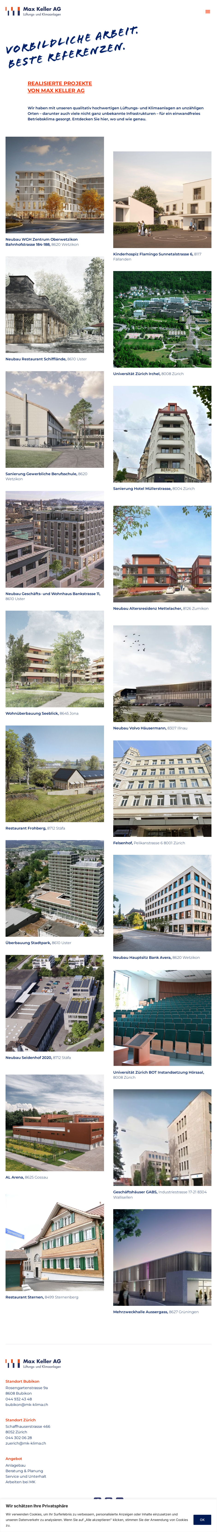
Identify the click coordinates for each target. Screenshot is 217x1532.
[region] (108, 1515)
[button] (207, 11)
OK (202, 1520)
